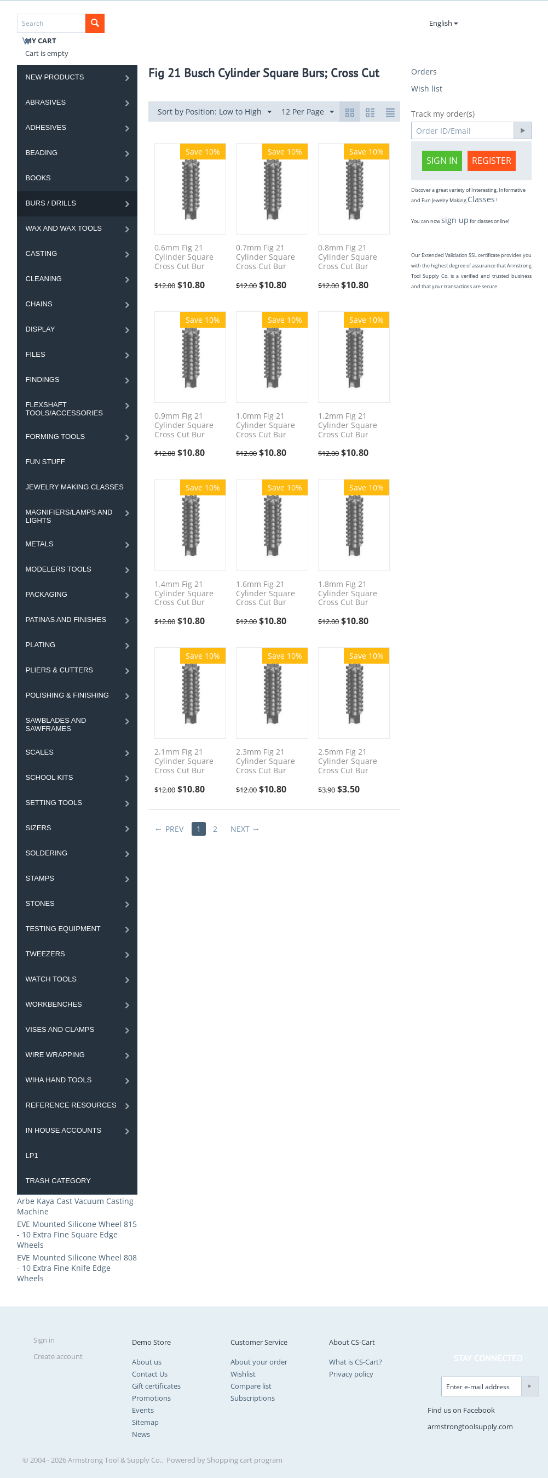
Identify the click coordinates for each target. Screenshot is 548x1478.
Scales (40, 752)
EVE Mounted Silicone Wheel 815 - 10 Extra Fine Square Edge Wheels (77, 1234)
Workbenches (54, 1004)
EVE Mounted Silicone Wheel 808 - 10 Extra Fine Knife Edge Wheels (77, 1267)
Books (38, 178)
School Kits (49, 777)
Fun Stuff (45, 462)
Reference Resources (71, 1105)
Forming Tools (55, 436)
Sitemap (145, 1422)
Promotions (151, 1398)
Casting (41, 253)
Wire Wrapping (55, 1055)
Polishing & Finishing (67, 695)
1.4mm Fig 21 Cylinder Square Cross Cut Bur (184, 593)
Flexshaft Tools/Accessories (64, 409)
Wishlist (243, 1374)
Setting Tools (54, 802)
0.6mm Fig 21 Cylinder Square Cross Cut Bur (184, 257)
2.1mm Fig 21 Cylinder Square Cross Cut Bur (184, 761)
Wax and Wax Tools (64, 228)
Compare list (251, 1386)
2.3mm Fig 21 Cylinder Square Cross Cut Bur (265, 761)
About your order (258, 1362)
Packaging (46, 594)
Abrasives (46, 102)
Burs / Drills (51, 203)
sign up (455, 220)
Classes (481, 199)
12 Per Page (307, 112)
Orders (424, 71)
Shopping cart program (244, 1460)
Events (143, 1410)
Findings (43, 379)
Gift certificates (156, 1386)
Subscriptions (252, 1398)
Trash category (58, 1181)
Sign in (442, 161)
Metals (40, 544)
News (141, 1434)
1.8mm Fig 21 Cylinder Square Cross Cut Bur (347, 593)
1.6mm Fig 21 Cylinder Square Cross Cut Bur (265, 593)
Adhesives (46, 127)
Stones (40, 903)
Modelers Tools (58, 569)
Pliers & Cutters (60, 670)
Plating (41, 645)
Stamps (40, 878)
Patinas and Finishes (66, 619)
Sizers (38, 828)
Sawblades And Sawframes (56, 724)
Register (491, 161)
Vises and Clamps (60, 1029)
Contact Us (150, 1374)
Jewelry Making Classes (75, 487)
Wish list (426, 88)
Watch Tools (51, 979)
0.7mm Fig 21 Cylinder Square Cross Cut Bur (265, 257)
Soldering (47, 853)
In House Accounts (64, 1130)
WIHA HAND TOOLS (59, 1080)
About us (146, 1362)
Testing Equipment (63, 929)
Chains (39, 304)
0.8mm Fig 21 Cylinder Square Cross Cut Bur (347, 257)
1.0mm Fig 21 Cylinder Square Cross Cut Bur (265, 425)
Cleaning (44, 279)
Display (40, 329)
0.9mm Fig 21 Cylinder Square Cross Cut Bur (184, 425)
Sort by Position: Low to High (215, 112)
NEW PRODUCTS (55, 77)
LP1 (32, 1155)
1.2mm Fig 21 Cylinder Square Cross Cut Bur (347, 425)
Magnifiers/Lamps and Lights (69, 516)
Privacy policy (351, 1374)
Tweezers (45, 954)
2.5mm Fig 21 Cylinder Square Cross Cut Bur (347, 761)
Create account (58, 1356)
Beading (42, 153)
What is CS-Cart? (355, 1362)
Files (35, 354)
